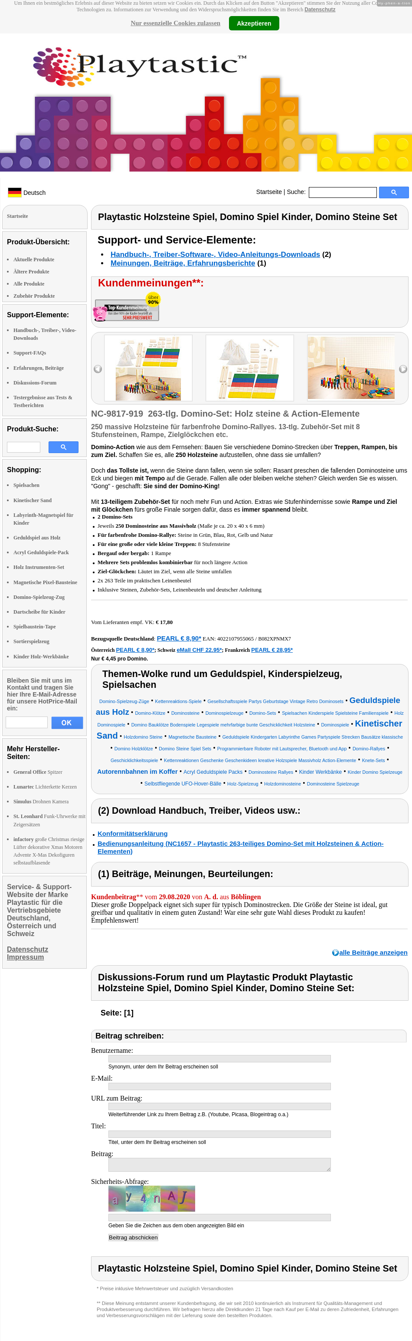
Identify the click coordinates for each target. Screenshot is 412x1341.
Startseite (269, 191)
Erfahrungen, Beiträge (38, 368)
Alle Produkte (28, 284)
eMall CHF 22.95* (199, 650)
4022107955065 (235, 638)
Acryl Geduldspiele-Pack (41, 552)
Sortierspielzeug (31, 641)
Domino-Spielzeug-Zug (39, 597)
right (403, 369)
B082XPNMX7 (274, 639)
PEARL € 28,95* (272, 650)
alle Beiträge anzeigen (373, 952)
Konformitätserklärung (133, 833)
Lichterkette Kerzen (45, 787)
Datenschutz (319, 10)
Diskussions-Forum (34, 383)
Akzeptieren (254, 23)
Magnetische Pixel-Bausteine (45, 582)
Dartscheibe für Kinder (39, 612)
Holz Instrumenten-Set (38, 567)
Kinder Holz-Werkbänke (41, 657)
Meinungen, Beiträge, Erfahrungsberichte (183, 263)
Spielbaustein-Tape (34, 627)
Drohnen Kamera (41, 802)
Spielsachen (26, 485)
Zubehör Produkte (34, 296)
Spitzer (37, 772)
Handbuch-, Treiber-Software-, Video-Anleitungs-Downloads (215, 254)
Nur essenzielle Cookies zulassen (175, 23)
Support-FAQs (29, 353)
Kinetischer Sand (32, 500)
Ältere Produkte (31, 272)
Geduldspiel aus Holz (37, 538)
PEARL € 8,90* (179, 638)
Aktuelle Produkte (33, 259)
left (98, 369)
